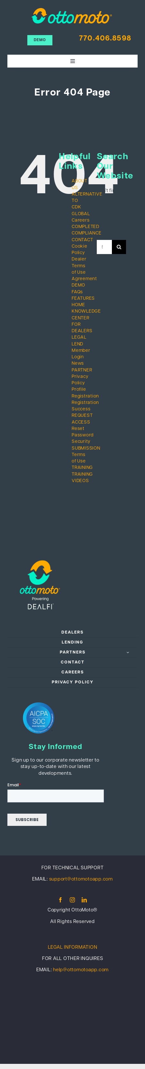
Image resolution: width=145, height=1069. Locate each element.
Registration (85, 396)
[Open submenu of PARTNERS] (128, 652)
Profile (79, 389)
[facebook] (60, 899)
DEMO (78, 285)
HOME (78, 305)
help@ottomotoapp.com (81, 970)
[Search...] (104, 247)
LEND (77, 344)
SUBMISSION (86, 448)
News (78, 363)
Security (81, 441)
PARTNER (82, 370)
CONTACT (82, 240)
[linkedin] (84, 899)
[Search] (119, 247)
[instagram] (72, 899)
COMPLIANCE (87, 233)
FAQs (77, 292)
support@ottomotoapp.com (81, 879)
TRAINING (82, 467)
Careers (80, 220)
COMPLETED (85, 226)
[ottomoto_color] (72, 10)
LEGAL (79, 337)
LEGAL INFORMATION (72, 947)
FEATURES (83, 298)
